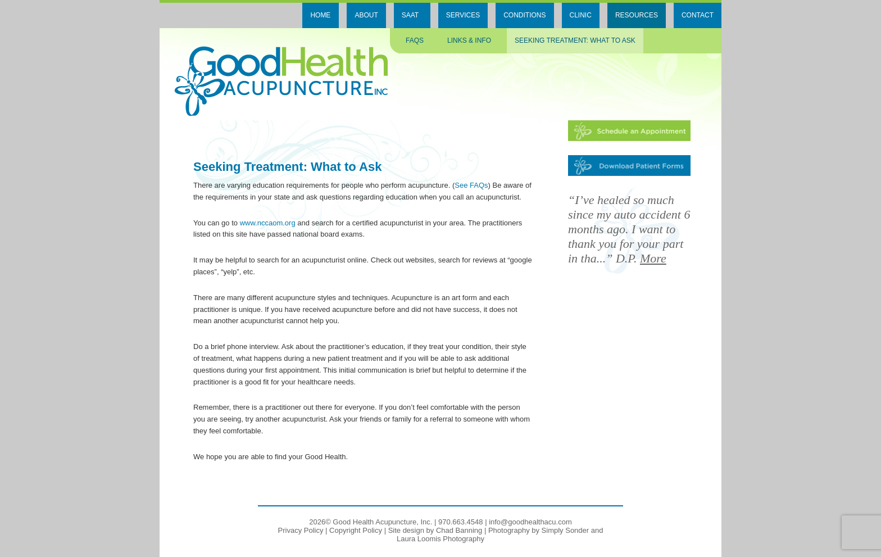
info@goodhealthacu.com (530, 522)
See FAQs (471, 185)
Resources (636, 15)
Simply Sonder (565, 530)
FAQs (415, 40)
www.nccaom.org (268, 223)
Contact (698, 15)
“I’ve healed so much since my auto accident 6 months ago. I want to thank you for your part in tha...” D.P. (629, 229)
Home (320, 15)
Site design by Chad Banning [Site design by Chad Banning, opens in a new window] (435, 530)
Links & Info (469, 40)
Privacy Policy (301, 530)
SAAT (410, 15)
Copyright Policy (355, 530)
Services (463, 15)
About (366, 15)
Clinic (581, 15)
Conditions (524, 15)
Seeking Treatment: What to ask (575, 40)
